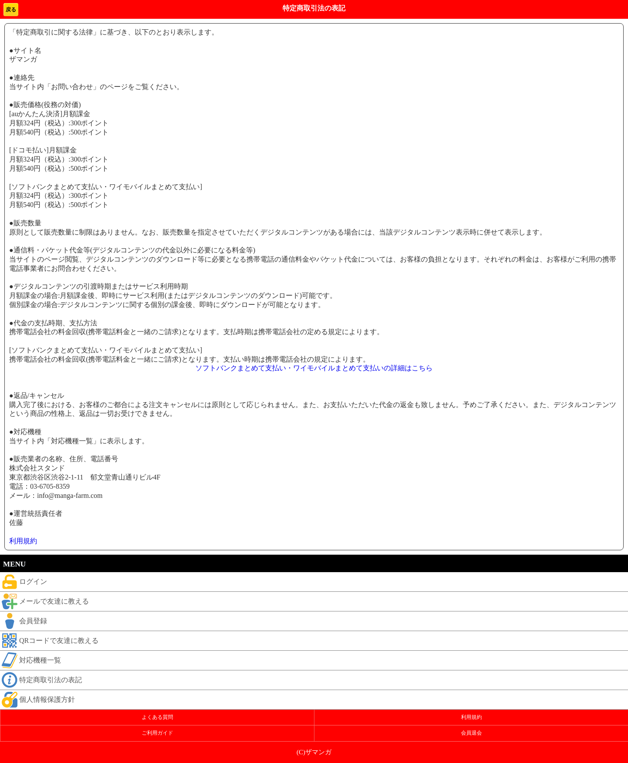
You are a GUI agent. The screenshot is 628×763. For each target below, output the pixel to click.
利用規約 (23, 541)
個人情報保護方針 (37, 699)
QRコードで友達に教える (49, 640)
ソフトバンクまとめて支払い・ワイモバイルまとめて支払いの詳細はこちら (314, 368)
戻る (11, 10)
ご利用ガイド (157, 733)
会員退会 (471, 733)
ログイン (23, 581)
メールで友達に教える (44, 601)
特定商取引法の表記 (41, 680)
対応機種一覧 (30, 660)
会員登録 (23, 621)
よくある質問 (157, 717)
